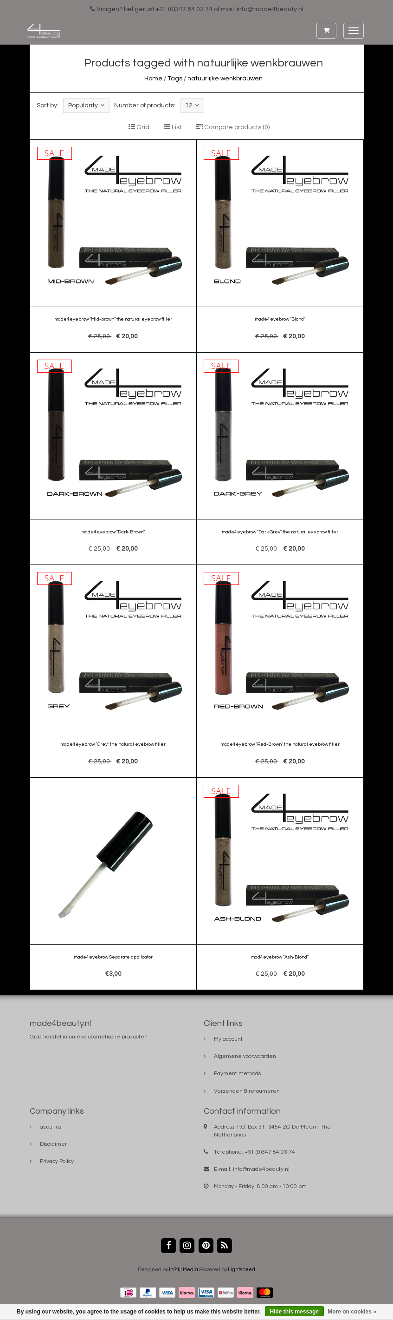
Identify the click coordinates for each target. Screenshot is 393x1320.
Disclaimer (53, 1144)
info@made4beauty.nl (261, 1169)
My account (228, 1039)
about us (50, 1127)
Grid (139, 127)
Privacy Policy (57, 1161)
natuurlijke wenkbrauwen (225, 78)
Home (153, 78)
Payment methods (237, 1073)
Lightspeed (241, 1269)
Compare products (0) (233, 127)
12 (192, 105)
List (173, 127)
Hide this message (294, 1311)
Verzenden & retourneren (247, 1091)
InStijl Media (183, 1269)
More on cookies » (352, 1311)
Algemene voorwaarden (245, 1056)
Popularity (86, 105)
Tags (175, 78)
